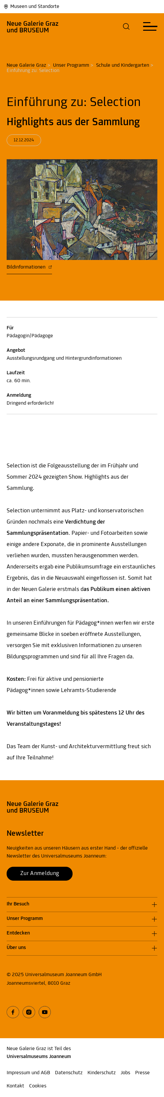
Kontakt (15, 1086)
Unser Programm (71, 65)
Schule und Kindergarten (122, 65)
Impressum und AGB (28, 1073)
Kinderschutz (101, 1073)
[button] (126, 26)
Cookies (37, 1086)
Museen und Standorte (31, 6)
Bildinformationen (29, 267)
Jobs (125, 1073)
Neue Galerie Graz (26, 65)
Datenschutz (68, 1073)
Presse (142, 1073)
